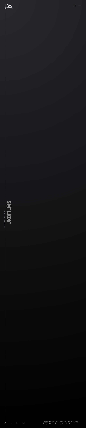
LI (11, 423)
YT (17, 422)
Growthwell (67, 424)
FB (5, 423)
